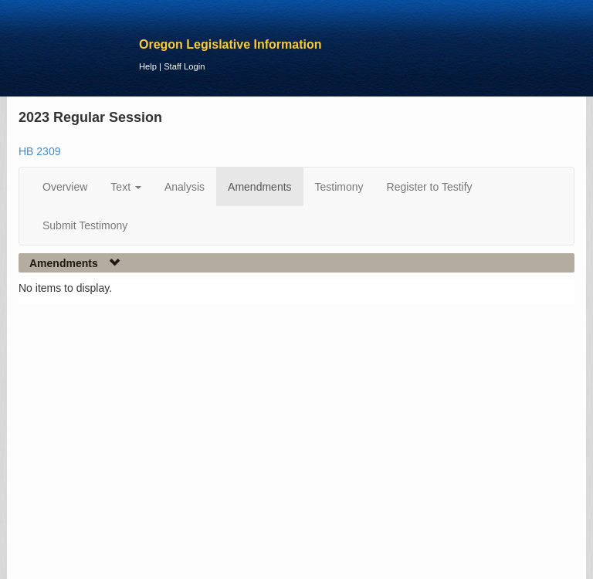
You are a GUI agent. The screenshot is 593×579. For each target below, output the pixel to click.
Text (125, 187)
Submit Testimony (84, 225)
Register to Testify (430, 187)
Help (148, 66)
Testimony (339, 187)
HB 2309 (39, 151)
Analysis (184, 187)
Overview (64, 187)
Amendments (259, 187)
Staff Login (184, 66)
